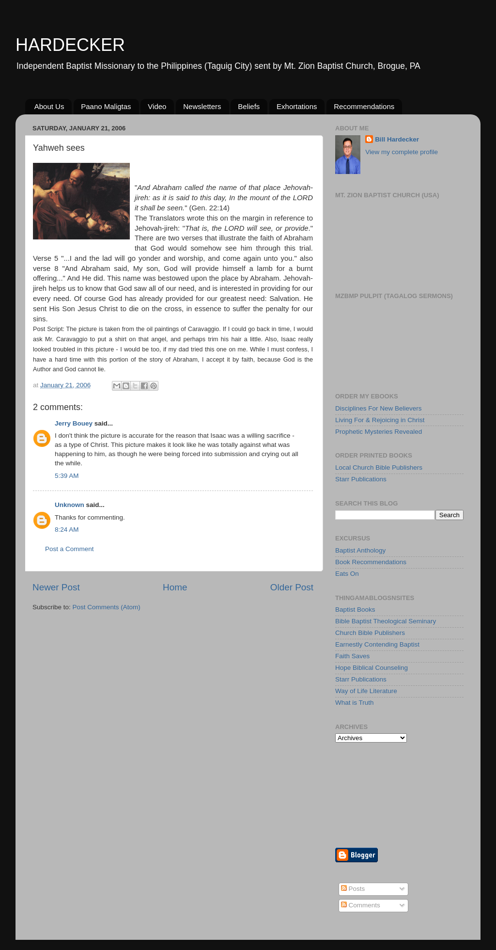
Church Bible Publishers (370, 632)
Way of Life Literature (366, 691)
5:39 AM (67, 475)
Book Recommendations (370, 562)
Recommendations (364, 106)
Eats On (347, 573)
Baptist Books (355, 609)
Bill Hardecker (397, 139)
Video (157, 106)
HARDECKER (70, 45)
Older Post (291, 587)
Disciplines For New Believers (378, 408)
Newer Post (56, 587)
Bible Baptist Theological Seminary (385, 621)
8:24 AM (67, 529)
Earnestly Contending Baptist (377, 644)
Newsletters (202, 106)
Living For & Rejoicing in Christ (380, 420)
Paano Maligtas (106, 106)
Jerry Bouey (74, 423)
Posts (353, 888)
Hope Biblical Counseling (371, 667)
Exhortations (297, 106)
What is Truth (354, 702)
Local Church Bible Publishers (378, 467)
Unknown (69, 504)
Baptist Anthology (360, 550)
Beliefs (249, 106)
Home (175, 587)
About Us (49, 106)
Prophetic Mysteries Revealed (378, 431)
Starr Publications (361, 479)
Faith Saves (352, 656)
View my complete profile (401, 152)
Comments (360, 905)
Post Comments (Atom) (106, 607)
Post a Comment (69, 549)
